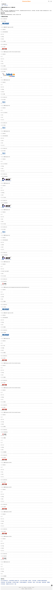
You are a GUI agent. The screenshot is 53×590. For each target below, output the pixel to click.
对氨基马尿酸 (44, 582)
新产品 (33, 587)
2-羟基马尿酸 (30, 582)
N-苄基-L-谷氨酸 (38, 582)
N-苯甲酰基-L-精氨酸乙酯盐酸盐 (42, 580)
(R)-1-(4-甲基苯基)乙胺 (4, 580)
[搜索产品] (48, 1)
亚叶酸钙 (29, 580)
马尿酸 (2, 7)
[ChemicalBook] (26, 1)
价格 (14, 7)
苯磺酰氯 (48, 582)
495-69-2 (9, 7)
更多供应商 (5, 7)
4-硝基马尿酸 (3, 582)
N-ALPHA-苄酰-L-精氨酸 (23, 580)
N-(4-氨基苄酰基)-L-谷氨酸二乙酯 (14, 580)
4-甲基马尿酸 (34, 580)
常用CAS (25, 587)
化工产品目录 (29, 587)
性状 (2, 5)
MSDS (20, 587)
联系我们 (23, 588)
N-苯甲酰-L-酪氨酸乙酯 (23, 582)
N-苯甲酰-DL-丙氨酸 (15, 582)
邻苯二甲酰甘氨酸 (8, 582)
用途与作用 (6, 5)
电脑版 (26, 588)
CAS (22, 587)
